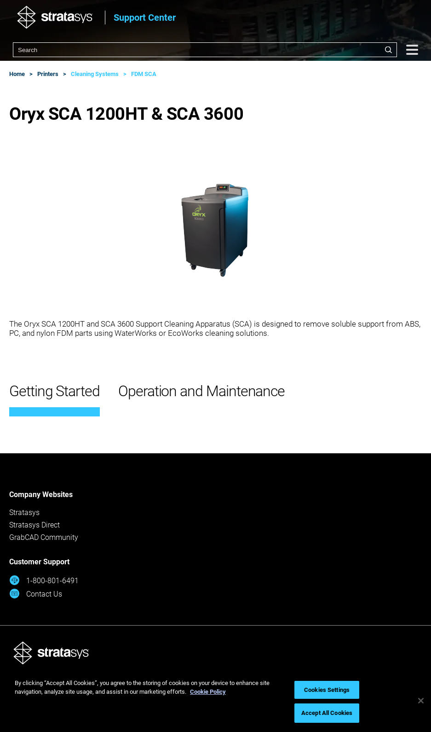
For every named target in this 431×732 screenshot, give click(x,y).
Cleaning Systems (95, 73)
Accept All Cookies (326, 712)
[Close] (421, 701)
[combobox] (205, 50)
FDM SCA (143, 73)
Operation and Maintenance (201, 391)
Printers (47, 73)
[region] (215, 700)
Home (17, 73)
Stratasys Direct (34, 525)
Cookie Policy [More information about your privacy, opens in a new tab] (208, 691)
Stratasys (24, 512)
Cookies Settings (327, 689)
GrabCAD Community (43, 537)
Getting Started (54, 391)
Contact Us (35, 593)
